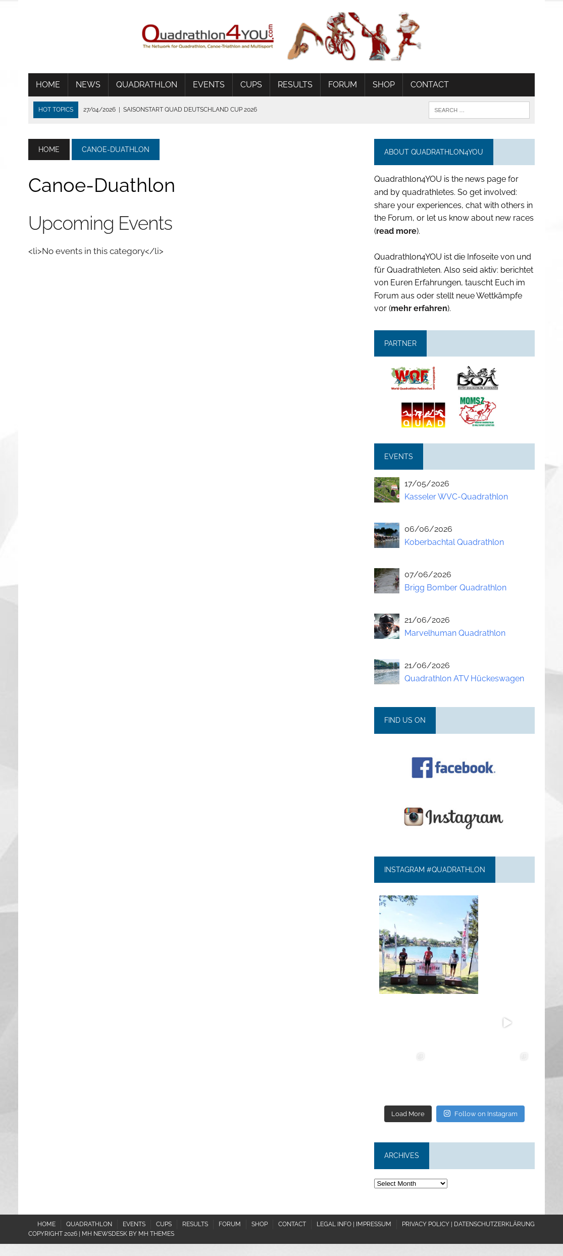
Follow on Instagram (480, 1113)
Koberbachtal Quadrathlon (454, 542)
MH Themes (156, 1233)
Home (48, 84)
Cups (251, 84)
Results (295, 84)
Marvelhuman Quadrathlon (454, 633)
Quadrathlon (146, 84)
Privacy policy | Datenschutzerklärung (468, 1224)
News (88, 84)
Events (209, 84)
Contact (430, 84)
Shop (384, 84)
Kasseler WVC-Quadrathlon (456, 496)
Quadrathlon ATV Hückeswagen (464, 678)
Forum (342, 84)
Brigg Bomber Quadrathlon (455, 587)
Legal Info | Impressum (354, 1224)
